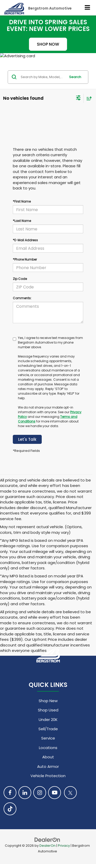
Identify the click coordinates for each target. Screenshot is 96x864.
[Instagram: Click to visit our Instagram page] (39, 792)
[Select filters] (78, 98)
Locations (48, 747)
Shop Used (48, 710)
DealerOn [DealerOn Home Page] (47, 845)
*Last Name (22, 221)
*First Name (22, 201)
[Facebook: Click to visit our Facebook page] (10, 792)
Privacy (64, 845)
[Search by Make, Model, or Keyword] (42, 77)
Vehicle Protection (48, 775)
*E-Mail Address (25, 240)
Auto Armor (48, 766)
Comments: (22, 298)
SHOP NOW (48, 44)
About (48, 757)
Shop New (48, 700)
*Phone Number (25, 259)
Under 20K (48, 719)
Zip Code (20, 279)
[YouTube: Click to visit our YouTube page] (54, 792)
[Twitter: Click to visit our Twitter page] (70, 792)
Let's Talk (27, 439)
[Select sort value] (88, 98)
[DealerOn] (47, 839)
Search (75, 76)
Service (48, 738)
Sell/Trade (48, 729)
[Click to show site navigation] (87, 7)
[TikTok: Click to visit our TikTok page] (10, 808)
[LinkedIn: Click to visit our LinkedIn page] (24, 792)
